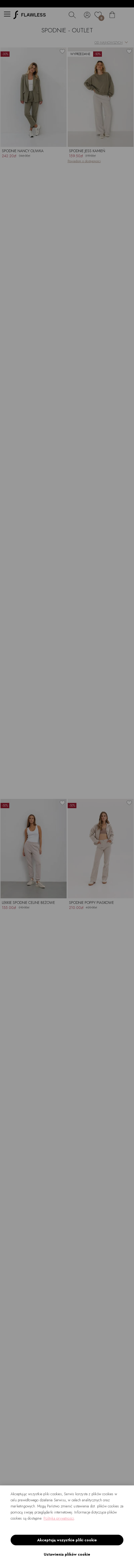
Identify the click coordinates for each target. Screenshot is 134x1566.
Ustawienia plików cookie (67, 1554)
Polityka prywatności (59, 1518)
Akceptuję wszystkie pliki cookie (67, 1540)
